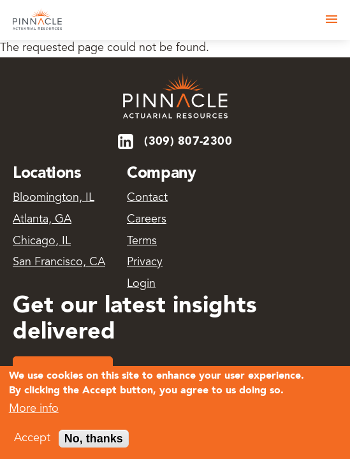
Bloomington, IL (53, 198)
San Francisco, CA (59, 262)
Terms (142, 241)
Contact (147, 198)
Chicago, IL (42, 241)
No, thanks (93, 440)
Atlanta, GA (42, 220)
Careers (146, 220)
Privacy (145, 262)
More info (34, 411)
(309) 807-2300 (188, 141)
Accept (32, 440)
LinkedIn (126, 141)
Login (141, 284)
